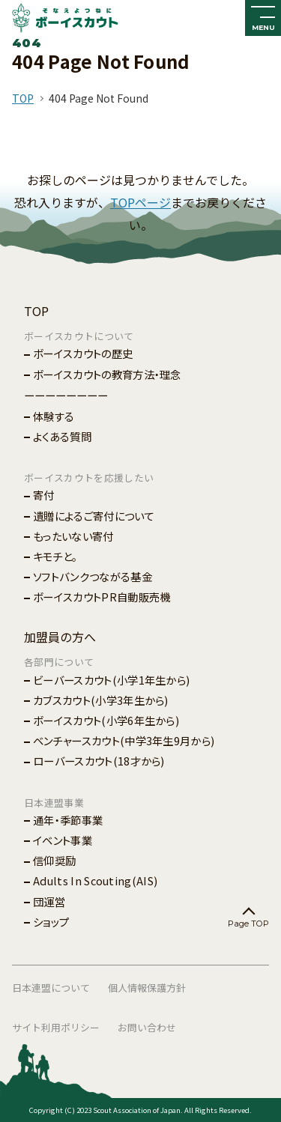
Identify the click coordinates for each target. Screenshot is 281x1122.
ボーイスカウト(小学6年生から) (106, 720)
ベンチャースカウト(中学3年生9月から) (123, 740)
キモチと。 (55, 556)
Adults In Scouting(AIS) (95, 880)
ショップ (51, 922)
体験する (53, 416)
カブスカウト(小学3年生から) (101, 700)
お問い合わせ (147, 1027)
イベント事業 (62, 840)
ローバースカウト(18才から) (99, 760)
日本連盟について (51, 987)
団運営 (49, 901)
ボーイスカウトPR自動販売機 (101, 596)
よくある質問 (62, 436)
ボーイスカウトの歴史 (83, 353)
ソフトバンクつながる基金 (92, 576)
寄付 (44, 495)
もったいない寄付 (73, 536)
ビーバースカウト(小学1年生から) (111, 680)
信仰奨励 (54, 860)
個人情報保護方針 (147, 987)
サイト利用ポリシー (56, 1027)
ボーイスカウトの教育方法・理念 (107, 374)
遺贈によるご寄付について (93, 516)
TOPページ (140, 202)
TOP (23, 98)
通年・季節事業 (68, 820)
